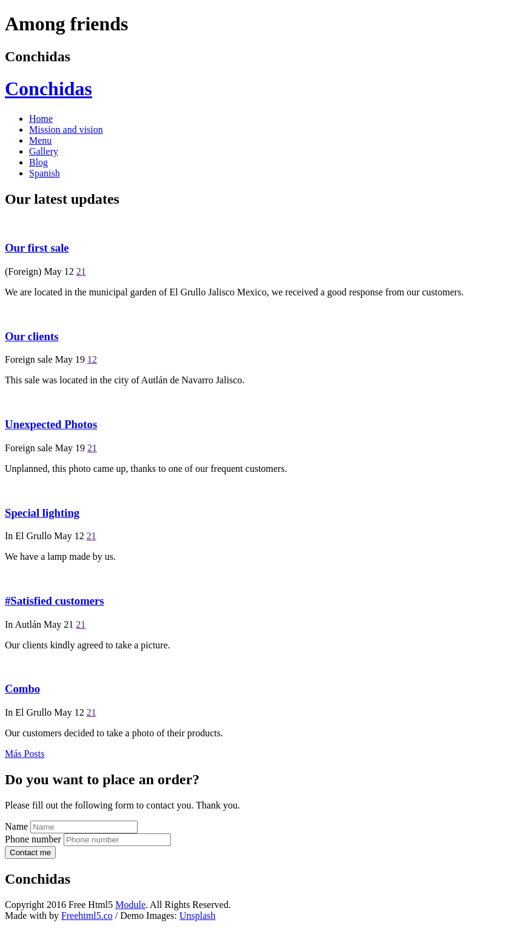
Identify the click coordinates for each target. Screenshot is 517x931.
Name (16, 826)
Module (130, 904)
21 (81, 271)
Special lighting (42, 512)
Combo (22, 688)
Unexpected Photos (51, 424)
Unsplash (197, 915)
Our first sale (37, 247)
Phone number (33, 839)
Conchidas (48, 88)
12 (92, 359)
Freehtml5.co (87, 915)
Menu (40, 140)
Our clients (32, 336)
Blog (38, 162)
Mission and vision (66, 129)
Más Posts (24, 753)
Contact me (30, 852)
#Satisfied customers (54, 600)
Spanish (44, 173)
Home (41, 118)
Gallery (43, 151)
